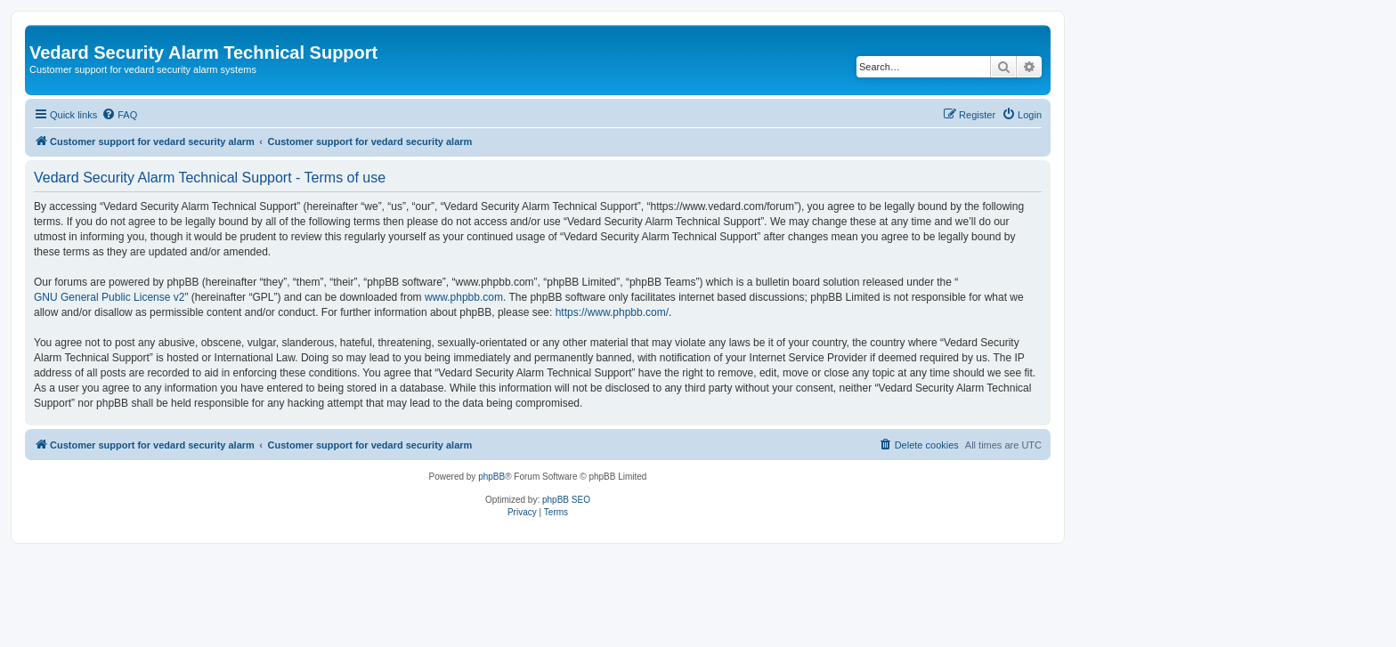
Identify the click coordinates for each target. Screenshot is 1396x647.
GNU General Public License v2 (109, 297)
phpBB (491, 476)
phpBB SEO (566, 500)
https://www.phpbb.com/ (612, 312)
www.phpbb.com (464, 297)
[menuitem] (119, 114)
